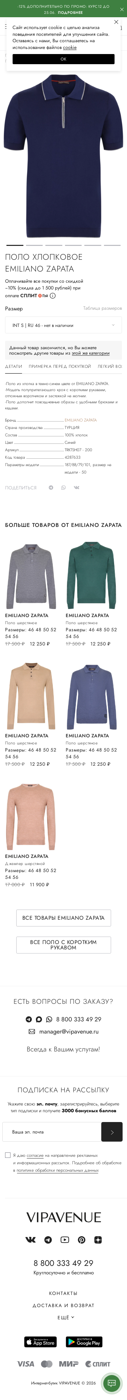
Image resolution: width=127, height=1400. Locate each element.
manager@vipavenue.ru (69, 1031)
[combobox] (63, 324)
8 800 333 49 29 (78, 1019)
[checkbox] (63, 1163)
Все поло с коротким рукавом (63, 944)
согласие (35, 1155)
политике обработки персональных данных (58, 1170)
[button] (14, 245)
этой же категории (91, 353)
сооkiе (70, 47)
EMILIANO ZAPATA (81, 420)
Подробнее (70, 12)
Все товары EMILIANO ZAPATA (63, 918)
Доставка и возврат (64, 1305)
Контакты (63, 1293)
